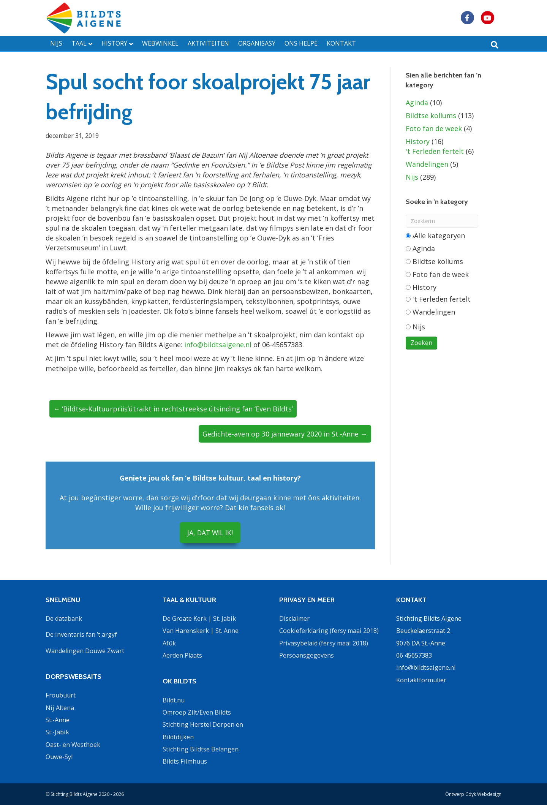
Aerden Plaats (182, 655)
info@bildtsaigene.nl (217, 344)
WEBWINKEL (160, 43)
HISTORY (114, 43)
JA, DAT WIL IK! (210, 532)
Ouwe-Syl (59, 757)
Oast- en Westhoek (73, 744)
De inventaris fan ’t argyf (81, 634)
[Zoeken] (494, 45)
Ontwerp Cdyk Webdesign (473, 794)
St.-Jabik (57, 732)
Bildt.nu (174, 700)
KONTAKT (341, 43)
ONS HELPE (301, 43)
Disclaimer (294, 618)
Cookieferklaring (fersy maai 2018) (329, 630)
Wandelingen (427, 164)
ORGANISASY (256, 43)
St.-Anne (58, 720)
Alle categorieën (435, 235)
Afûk (169, 643)
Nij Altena (60, 707)
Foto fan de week (434, 128)
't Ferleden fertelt (435, 151)
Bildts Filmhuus (185, 761)
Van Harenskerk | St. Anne (201, 630)
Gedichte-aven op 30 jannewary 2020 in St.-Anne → (284, 433)
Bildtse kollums (431, 115)
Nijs (412, 177)
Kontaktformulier (421, 679)
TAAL (79, 43)
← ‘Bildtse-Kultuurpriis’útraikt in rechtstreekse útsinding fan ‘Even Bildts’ (173, 408)
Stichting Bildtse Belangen (201, 749)
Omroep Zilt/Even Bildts (197, 712)
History (418, 141)
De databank (64, 618)
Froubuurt (61, 695)
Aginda (417, 102)
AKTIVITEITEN (208, 43)
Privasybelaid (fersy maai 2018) (323, 643)
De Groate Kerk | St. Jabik (199, 618)
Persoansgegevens (306, 655)
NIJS (56, 43)
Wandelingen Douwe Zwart (85, 650)
